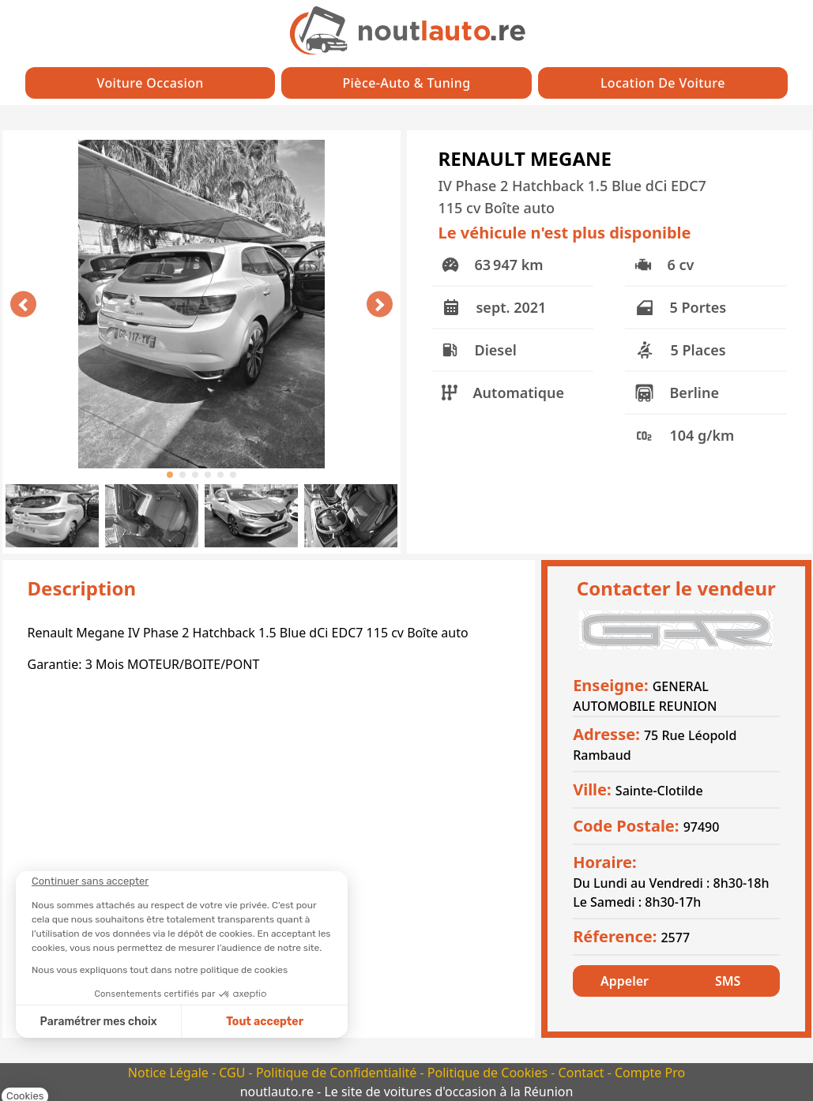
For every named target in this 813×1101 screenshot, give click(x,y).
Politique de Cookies (489, 1072)
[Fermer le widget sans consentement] (90, 881)
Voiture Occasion (150, 83)
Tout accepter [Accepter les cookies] (264, 1021)
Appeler (624, 981)
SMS (727, 981)
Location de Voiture (662, 83)
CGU (233, 1072)
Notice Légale (170, 1072)
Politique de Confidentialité (338, 1072)
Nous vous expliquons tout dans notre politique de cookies (160, 969)
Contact (583, 1072)
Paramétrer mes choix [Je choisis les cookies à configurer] (98, 1021)
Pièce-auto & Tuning (406, 83)
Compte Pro (650, 1072)
